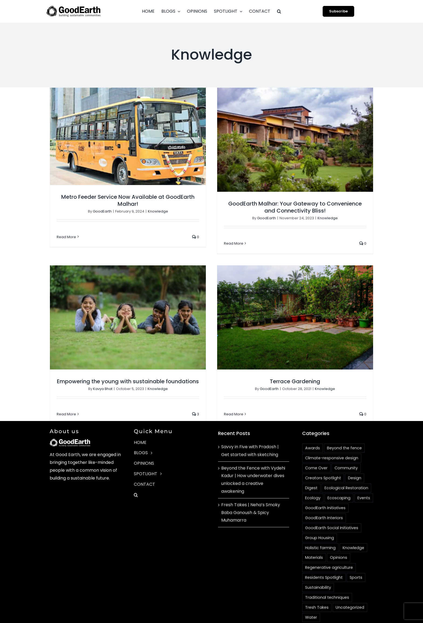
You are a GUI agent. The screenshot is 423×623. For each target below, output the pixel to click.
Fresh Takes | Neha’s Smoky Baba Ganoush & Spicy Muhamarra (250, 496)
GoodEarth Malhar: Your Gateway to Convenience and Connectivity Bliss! (289, 207)
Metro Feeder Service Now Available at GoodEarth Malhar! (128, 200)
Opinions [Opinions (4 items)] (338, 541)
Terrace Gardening (278, 378)
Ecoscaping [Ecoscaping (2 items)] (339, 481)
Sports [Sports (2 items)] (356, 561)
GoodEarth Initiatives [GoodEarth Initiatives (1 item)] (325, 491)
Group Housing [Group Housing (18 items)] (319, 521)
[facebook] (304, 620)
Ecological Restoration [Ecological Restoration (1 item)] (346, 471)
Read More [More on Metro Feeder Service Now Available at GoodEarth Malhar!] (66, 236)
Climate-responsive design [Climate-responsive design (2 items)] (331, 441)
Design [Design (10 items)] (354, 461)
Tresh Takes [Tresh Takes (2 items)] (317, 591)
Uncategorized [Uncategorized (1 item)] (350, 591)
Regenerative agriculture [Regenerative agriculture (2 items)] (329, 551)
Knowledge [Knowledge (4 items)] (353, 531)
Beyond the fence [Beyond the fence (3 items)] (344, 431)
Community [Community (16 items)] (346, 451)
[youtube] (324, 620)
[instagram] (314, 620)
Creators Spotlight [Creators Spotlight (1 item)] (323, 461)
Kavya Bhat (124, 371)
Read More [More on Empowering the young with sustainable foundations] (88, 396)
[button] (279, 11)
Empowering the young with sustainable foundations (150, 363)
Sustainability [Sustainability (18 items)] (318, 571)
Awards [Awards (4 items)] (312, 431)
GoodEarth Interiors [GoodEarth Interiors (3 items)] (324, 501)
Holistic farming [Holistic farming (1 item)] (320, 531)
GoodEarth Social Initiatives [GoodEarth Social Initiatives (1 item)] (331, 511)
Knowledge (158, 211)
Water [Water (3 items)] (311, 601)
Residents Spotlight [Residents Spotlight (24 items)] (324, 561)
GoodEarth (102, 211)
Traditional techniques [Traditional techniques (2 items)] (327, 581)
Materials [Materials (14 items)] (314, 541)
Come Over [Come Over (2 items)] (316, 451)
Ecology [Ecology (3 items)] (312, 481)
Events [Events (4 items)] (363, 481)
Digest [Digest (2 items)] (311, 471)
